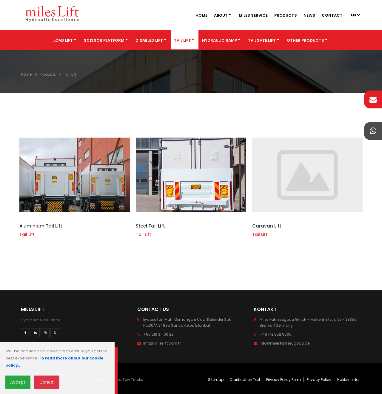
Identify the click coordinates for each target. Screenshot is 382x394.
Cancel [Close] (46, 382)
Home (201, 15)
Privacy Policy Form (283, 379)
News (309, 15)
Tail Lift (182, 40)
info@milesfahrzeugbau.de (284, 343)
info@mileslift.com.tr (162, 343)
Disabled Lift (149, 40)
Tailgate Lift (262, 40)
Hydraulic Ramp (219, 40)
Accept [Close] (17, 382)
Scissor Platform (104, 40)
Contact (332, 15)
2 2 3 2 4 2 (355, 15)
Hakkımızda (348, 379)
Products (285, 15)
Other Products (305, 40)
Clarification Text (244, 379)
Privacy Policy (319, 379)
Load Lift (63, 40)
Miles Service (253, 15)
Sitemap (216, 379)
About (221, 15)
